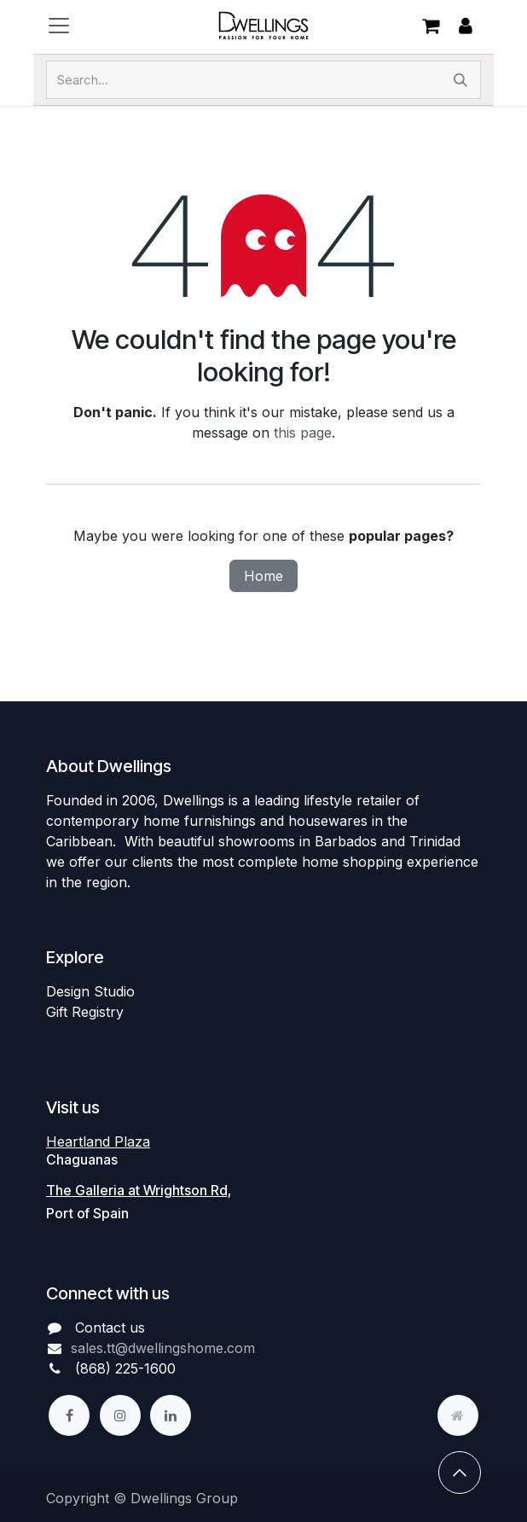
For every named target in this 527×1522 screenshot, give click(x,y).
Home (263, 575)
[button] (459, 1472)
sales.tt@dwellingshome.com (163, 1347)
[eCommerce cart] (430, 25)
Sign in (465, 26)
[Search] (460, 80)
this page (303, 432)
